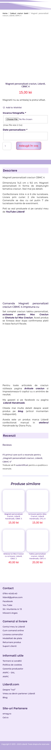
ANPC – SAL (9, 672)
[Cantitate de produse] (7, 146)
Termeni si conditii (12, 661)
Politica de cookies (12, 664)
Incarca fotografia (14, 113)
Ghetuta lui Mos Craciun (19, 317)
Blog (5, 697)
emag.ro (7, 713)
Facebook (8, 601)
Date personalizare (15, 129)
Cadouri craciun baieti (19, 13)
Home (5, 13)
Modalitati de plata (12, 638)
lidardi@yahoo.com (13, 597)
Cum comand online (13, 630)
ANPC (6, 676)
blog (20, 411)
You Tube (7, 605)
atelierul (43, 422)
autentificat (22, 465)
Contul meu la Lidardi (14, 626)
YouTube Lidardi (15, 211)
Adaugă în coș (28, 145)
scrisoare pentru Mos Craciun (26, 314)
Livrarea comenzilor (13, 634)
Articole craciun (34, 388)
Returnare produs (12, 642)
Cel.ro (5, 717)
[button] (12, 107)
